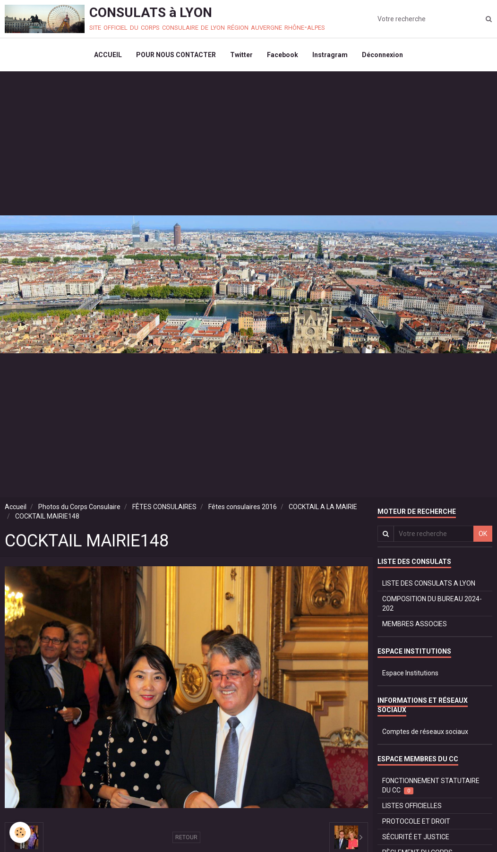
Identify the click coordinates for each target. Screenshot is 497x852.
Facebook (282, 55)
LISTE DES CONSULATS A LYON (428, 583)
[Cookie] (20, 832)
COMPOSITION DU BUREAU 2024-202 (432, 603)
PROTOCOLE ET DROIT (416, 821)
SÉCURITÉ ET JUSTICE (415, 837)
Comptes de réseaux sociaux (425, 731)
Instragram (330, 55)
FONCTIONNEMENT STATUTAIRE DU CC (431, 785)
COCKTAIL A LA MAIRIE (323, 507)
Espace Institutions (410, 673)
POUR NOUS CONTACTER (176, 55)
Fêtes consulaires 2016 (242, 507)
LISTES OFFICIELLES (412, 805)
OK (483, 533)
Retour (186, 837)
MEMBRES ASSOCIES (414, 624)
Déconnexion (382, 55)
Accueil (15, 507)
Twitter (241, 55)
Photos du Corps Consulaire (79, 507)
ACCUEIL (108, 55)
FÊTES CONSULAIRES (164, 507)
